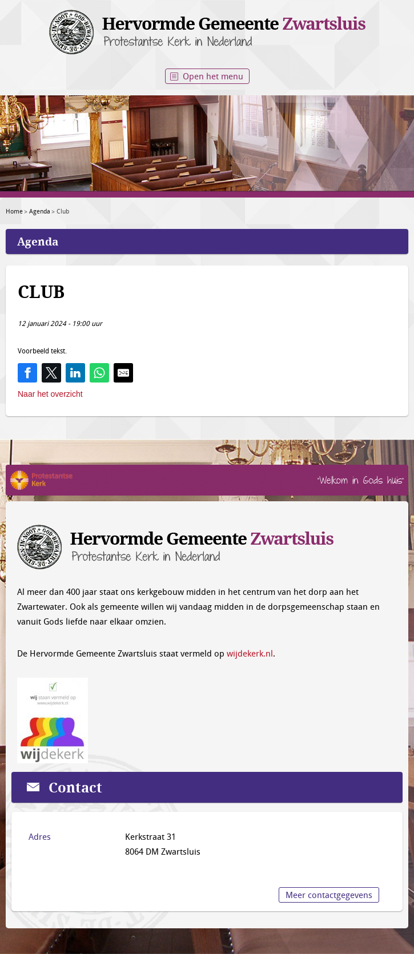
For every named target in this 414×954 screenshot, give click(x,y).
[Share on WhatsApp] (99, 373)
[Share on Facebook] (27, 373)
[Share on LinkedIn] (75, 373)
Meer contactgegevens (329, 894)
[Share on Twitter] (51, 373)
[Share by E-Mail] (123, 373)
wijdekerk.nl (250, 653)
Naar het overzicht (50, 393)
